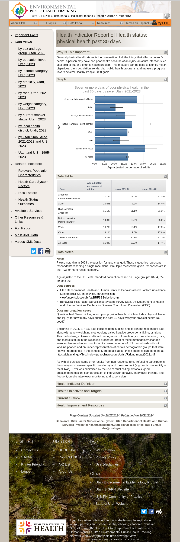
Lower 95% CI (121, 189)
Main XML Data (26, 235)
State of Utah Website (111, 503)
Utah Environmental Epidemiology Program (127, 482)
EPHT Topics (48, 23)
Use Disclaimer (106, 464)
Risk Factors (27, 193)
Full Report (23, 228)
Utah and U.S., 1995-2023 (34, 155)
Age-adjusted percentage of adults (94, 186)
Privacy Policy (105, 457)
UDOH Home (68, 450)
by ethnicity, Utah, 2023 (31, 84)
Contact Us (29, 450)
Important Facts (26, 35)
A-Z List (64, 464)
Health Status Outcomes (28, 202)
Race (62, 189)
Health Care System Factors (33, 184)
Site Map (28, 457)
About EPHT (19, 23)
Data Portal (75, 23)
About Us (65, 471)
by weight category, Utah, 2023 (32, 106)
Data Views (23, 42)
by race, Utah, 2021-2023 (33, 95)
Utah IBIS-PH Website (112, 489)
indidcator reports (82, 15)
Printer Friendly (32, 464)
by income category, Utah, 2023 (33, 73)
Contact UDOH (70, 457)
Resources (103, 23)
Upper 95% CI (149, 189)
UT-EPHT (44, 15)
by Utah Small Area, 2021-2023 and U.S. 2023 (33, 141)
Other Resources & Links (29, 220)
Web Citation (105, 450)
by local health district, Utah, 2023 (32, 128)
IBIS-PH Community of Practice (119, 496)
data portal (61, 15)
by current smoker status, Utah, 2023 (32, 117)
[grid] (111, 212)
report (100, 15)
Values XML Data (28, 241)
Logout (26, 471)
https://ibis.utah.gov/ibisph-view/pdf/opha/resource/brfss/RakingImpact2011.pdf (106, 354)
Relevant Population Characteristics (33, 173)
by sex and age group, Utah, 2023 (31, 51)
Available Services (28, 211)
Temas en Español (137, 23)
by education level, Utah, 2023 (32, 62)
